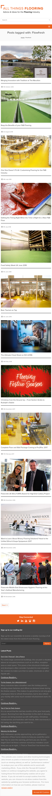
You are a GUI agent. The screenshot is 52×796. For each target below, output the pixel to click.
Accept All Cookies (41, 792)
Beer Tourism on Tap (9, 310)
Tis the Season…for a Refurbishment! (13, 682)
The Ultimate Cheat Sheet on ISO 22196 (16, 355)
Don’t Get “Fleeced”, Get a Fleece (13, 657)
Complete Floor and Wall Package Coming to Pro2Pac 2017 (24, 447)
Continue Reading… (9, 677)
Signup (47, 643)
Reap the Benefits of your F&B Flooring (16, 125)
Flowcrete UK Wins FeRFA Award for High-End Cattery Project (25, 494)
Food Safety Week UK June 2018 (14, 265)
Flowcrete (2, 26)
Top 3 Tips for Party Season (10, 708)
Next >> (5, 605)
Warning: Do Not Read (8, 731)
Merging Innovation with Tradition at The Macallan (20, 80)
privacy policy (6, 788)
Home (22, 37)
